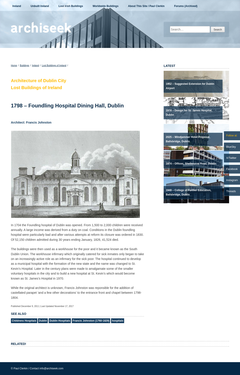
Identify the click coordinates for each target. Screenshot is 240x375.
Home (14, 65)
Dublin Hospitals (60, 320)
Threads (231, 191)
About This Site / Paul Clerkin (146, 6)
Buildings (24, 65)
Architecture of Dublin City (38, 80)
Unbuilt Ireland (40, 6)
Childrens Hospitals (24, 320)
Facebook (232, 169)
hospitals (117, 320)
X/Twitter (231, 158)
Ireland (16, 6)
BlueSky (231, 146)
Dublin (43, 320)
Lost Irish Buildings (70, 6)
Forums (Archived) (185, 6)
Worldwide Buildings (105, 6)
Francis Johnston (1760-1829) (91, 320)
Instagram (232, 180)
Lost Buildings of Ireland (54, 65)
